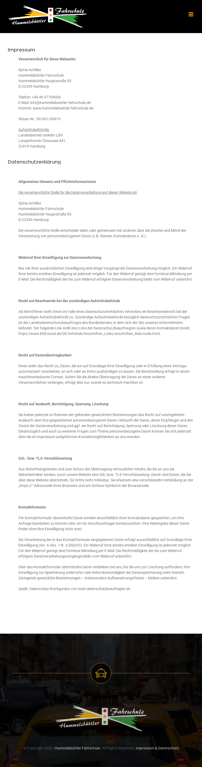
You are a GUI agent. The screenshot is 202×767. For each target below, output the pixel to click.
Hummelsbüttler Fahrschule (77, 751)
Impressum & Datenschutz (157, 751)
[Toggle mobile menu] (191, 14)
